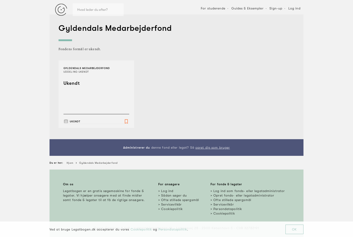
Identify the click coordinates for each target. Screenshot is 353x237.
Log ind (294, 8)
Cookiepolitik (141, 229)
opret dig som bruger (212, 147)
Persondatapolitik (172, 229)
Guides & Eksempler (247, 8)
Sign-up (275, 8)
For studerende (213, 8)
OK (294, 229)
